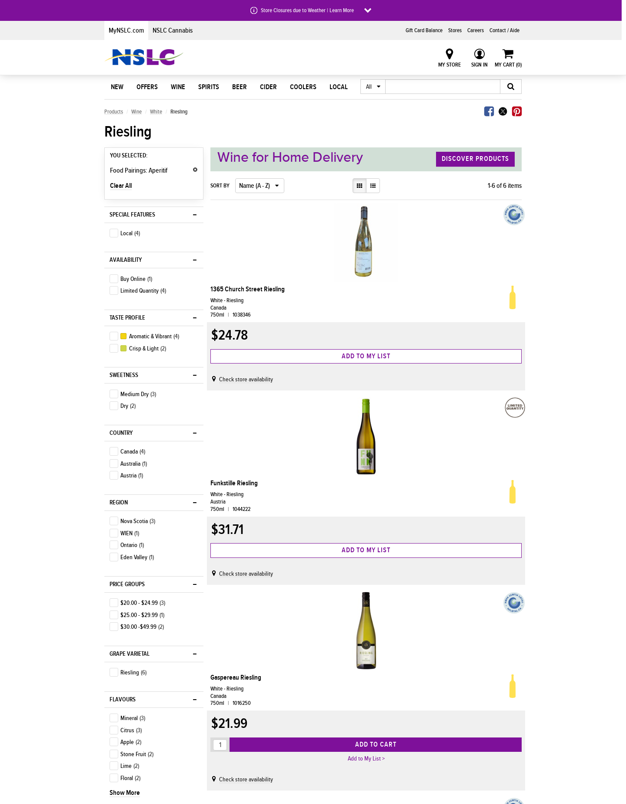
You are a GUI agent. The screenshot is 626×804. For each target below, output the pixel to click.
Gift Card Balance (424, 30)
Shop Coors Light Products (139, 693)
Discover (122, 679)
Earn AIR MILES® (220, 717)
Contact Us (473, 693)
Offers (147, 87)
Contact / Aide (504, 30)
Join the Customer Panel (489, 717)
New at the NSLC (127, 705)
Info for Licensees (379, 705)
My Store (449, 64)
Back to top (225, 635)
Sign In (479, 64)
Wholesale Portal (377, 741)
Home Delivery (218, 693)
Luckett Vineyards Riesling (238, 507)
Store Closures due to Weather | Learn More (307, 10)
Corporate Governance (304, 729)
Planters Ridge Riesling (456, 503)
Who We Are (292, 693)
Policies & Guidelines (302, 741)
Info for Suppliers (378, 717)
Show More (125, 508)
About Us (292, 679)
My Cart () (508, 64)
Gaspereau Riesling (451, 289)
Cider (268, 87)
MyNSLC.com (126, 30)
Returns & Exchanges (225, 741)
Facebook (489, 111)
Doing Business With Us (395, 679)
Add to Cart (482, 364)
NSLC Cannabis (173, 30)
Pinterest (517, 111)
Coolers (303, 87)
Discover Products (475, 159)
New (117, 87)
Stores (455, 30)
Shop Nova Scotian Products (141, 729)
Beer (239, 87)
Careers (475, 30)
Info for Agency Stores (384, 693)
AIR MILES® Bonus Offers (137, 717)
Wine (178, 87)
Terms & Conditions (483, 729)
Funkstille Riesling (343, 289)
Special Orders (218, 729)
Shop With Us (222, 679)
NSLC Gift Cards (478, 705)
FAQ (465, 741)
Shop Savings (124, 741)
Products (113, 111)
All (369, 87)
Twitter (503, 111)
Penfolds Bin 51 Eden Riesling (348, 507)
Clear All (121, 185)
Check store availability (249, 388)
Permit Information (379, 729)
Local (339, 87)
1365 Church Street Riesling (240, 293)
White (156, 111)
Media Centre (294, 717)
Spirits (208, 87)
